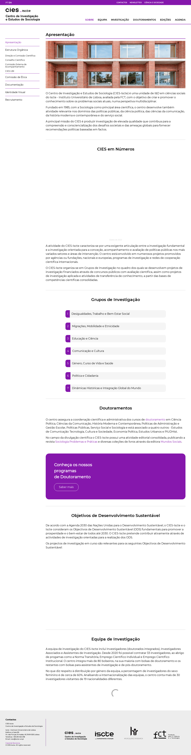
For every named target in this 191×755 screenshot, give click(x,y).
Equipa (102, 19)
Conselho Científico (15, 60)
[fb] (167, 2)
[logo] (69, 738)
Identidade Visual (15, 92)
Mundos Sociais (171, 441)
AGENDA (180, 19)
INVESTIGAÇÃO (120, 19)
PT (7, 2)
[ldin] (183, 2)
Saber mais (66, 487)
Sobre (89, 19)
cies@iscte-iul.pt (17, 739)
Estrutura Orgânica (16, 49)
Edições (165, 19)
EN (10, 2)
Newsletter (136, 3)
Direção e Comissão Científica (20, 55)
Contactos (122, 3)
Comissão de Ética (16, 77)
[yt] (175, 2)
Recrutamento (13, 99)
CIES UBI (9, 71)
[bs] (171, 2)
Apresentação (13, 42)
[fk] (179, 2)
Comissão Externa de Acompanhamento (15, 65)
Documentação (14, 84)
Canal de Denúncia (13, 743)
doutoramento (155, 419)
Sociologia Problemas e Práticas (76, 441)
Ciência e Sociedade (154, 3)
